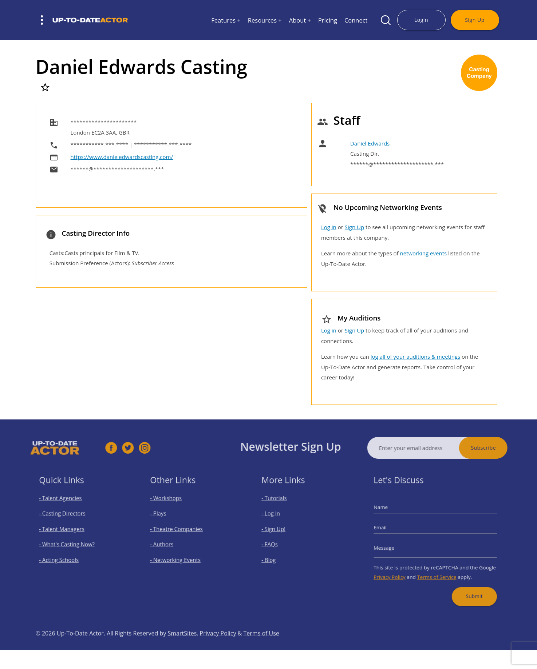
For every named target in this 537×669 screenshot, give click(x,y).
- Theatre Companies (180, 531)
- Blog (275, 556)
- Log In (276, 518)
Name (390, 512)
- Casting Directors (66, 518)
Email (389, 529)
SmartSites (182, 648)
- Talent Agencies (64, 505)
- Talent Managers (65, 531)
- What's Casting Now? (70, 544)
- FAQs (276, 544)
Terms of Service (436, 571)
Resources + (265, 20)
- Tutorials (279, 505)
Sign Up (474, 19)
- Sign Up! (279, 531)
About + (300, 20)
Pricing (327, 20)
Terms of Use (261, 648)
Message (393, 546)
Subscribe (497, 447)
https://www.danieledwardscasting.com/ (122, 156)
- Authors (167, 544)
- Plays (164, 518)
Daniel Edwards (370, 143)
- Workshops (171, 505)
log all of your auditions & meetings (415, 356)
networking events (423, 253)
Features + (226, 20)
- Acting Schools (63, 556)
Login (421, 19)
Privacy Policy (397, 571)
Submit (468, 587)
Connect (356, 20)
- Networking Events (179, 556)
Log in (328, 227)
